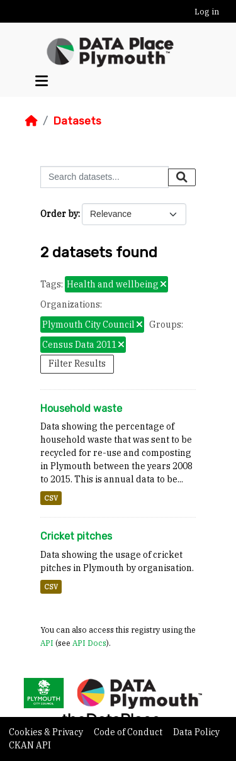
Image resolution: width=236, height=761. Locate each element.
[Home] (31, 120)
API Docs (89, 643)
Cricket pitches (76, 536)
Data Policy (196, 732)
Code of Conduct (129, 732)
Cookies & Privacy (47, 732)
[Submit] (182, 177)
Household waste (81, 408)
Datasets (77, 120)
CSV (51, 498)
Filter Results (77, 363)
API (46, 643)
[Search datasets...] (104, 177)
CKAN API (30, 745)
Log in (206, 11)
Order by (59, 213)
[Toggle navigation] (41, 81)
